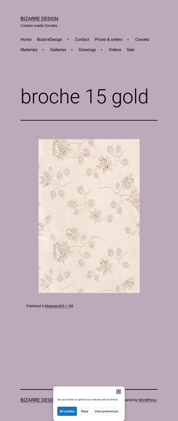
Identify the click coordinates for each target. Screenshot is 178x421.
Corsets (142, 39)
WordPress (147, 400)
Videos (115, 49)
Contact (82, 39)
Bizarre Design (39, 19)
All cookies (67, 411)
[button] (119, 392)
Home (26, 39)
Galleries (58, 49)
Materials (29, 49)
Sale (131, 49)
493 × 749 (66, 306)
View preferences (106, 411)
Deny (84, 411)
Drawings (87, 49)
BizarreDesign (49, 39)
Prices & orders (108, 39)
